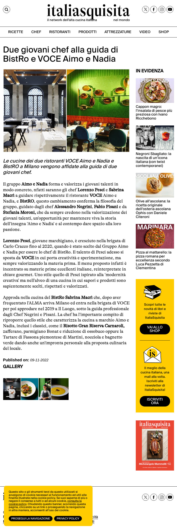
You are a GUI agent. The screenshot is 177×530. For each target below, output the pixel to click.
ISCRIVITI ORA (155, 401)
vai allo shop (155, 329)
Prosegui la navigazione (30, 518)
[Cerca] (6, 9)
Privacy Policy (68, 518)
